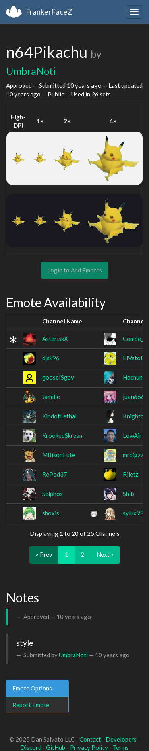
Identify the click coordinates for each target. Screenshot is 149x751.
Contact (90, 739)
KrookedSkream (63, 435)
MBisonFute (58, 454)
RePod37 (54, 474)
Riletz (130, 474)
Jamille (51, 396)
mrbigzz (133, 454)
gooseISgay (58, 377)
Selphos (52, 493)
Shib (128, 493)
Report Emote (30, 704)
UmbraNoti (31, 71)
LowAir (132, 435)
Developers (121, 739)
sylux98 (133, 512)
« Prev (44, 554)
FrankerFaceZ (49, 11)
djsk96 (51, 357)
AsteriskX (55, 338)
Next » (105, 554)
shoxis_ (52, 512)
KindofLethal (59, 416)
